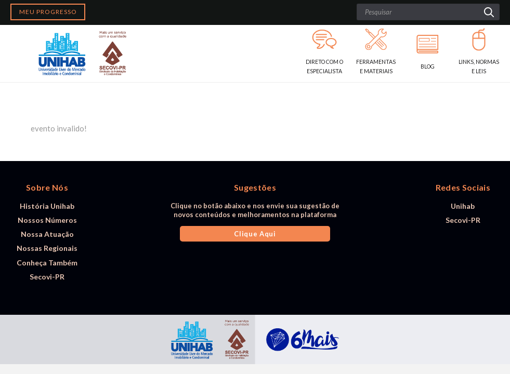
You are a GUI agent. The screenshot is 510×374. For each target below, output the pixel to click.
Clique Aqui (255, 234)
